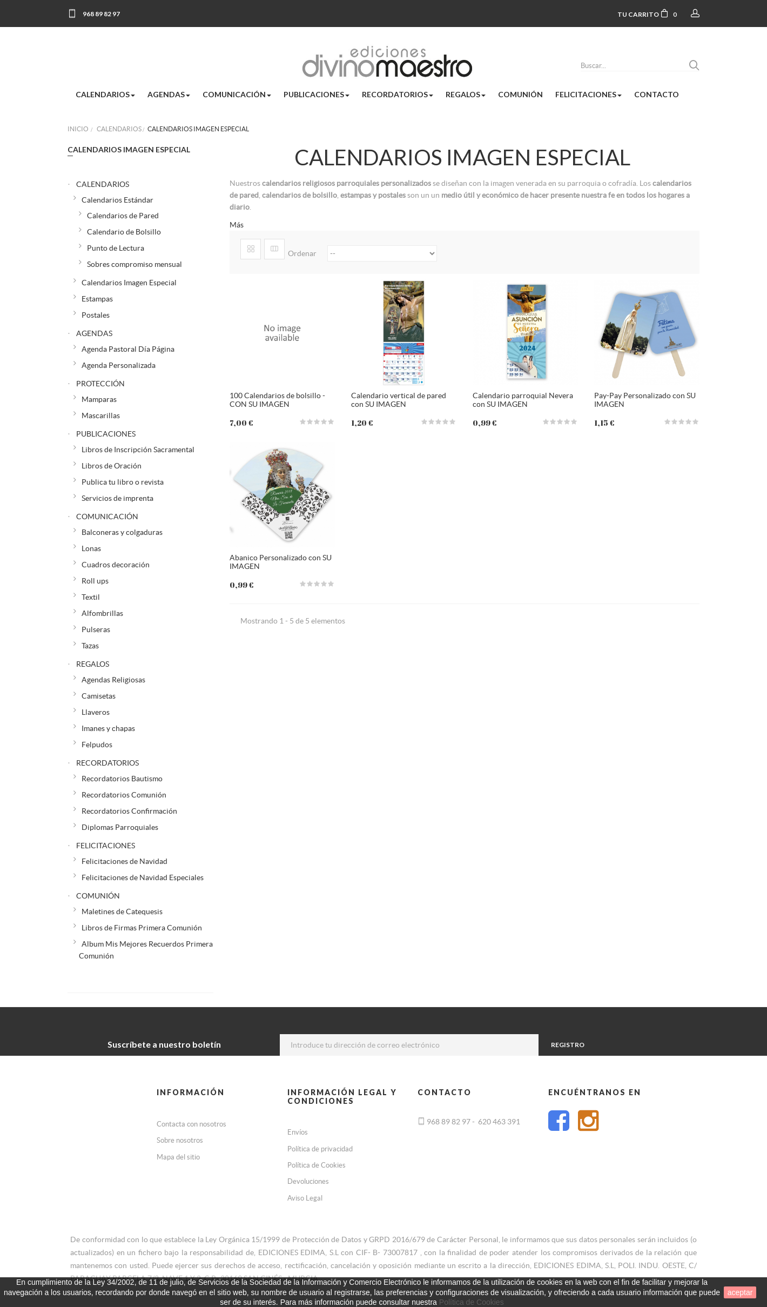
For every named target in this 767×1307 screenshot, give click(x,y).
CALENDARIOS (102, 184)
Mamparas (99, 399)
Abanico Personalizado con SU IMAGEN (281, 561)
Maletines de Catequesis (122, 911)
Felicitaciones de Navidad (124, 861)
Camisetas (99, 696)
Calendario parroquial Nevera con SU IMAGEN (523, 399)
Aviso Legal (304, 1198)
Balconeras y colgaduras (122, 532)
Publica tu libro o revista (123, 482)
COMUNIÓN (98, 896)
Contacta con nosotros (191, 1124)
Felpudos (97, 744)
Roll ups (95, 581)
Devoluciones (308, 1181)
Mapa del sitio (178, 1157)
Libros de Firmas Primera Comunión (142, 927)
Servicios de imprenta (117, 498)
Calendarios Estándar (117, 200)
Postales (96, 315)
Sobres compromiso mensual (134, 264)
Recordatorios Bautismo (122, 778)
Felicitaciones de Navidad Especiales (143, 877)
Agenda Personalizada (119, 365)
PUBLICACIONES (106, 434)
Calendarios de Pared (123, 215)
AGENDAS (94, 333)
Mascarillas (101, 415)
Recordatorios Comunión (124, 794)
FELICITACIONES (105, 845)
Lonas (91, 548)
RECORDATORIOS (107, 763)
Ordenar (302, 253)
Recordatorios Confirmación (129, 811)
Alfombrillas (102, 613)
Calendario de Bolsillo (124, 231)
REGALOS (92, 664)
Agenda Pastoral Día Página (128, 349)
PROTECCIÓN (100, 383)
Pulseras (96, 629)
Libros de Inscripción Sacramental (138, 449)
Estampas (97, 298)
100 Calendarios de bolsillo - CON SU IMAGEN (277, 399)
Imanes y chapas (108, 728)
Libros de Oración (112, 465)
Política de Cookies (316, 1165)
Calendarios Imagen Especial (129, 282)
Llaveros (96, 712)
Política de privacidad (320, 1149)
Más (237, 224)
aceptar (740, 1292)
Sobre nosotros (180, 1140)
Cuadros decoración (116, 564)
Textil (91, 597)
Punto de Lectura (115, 248)
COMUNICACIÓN (107, 516)
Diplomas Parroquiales (120, 827)
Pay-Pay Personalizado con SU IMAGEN (645, 399)
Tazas (90, 645)
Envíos (297, 1132)
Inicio (78, 128)
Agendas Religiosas (113, 679)
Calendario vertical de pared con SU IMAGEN (398, 399)
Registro (567, 1045)
